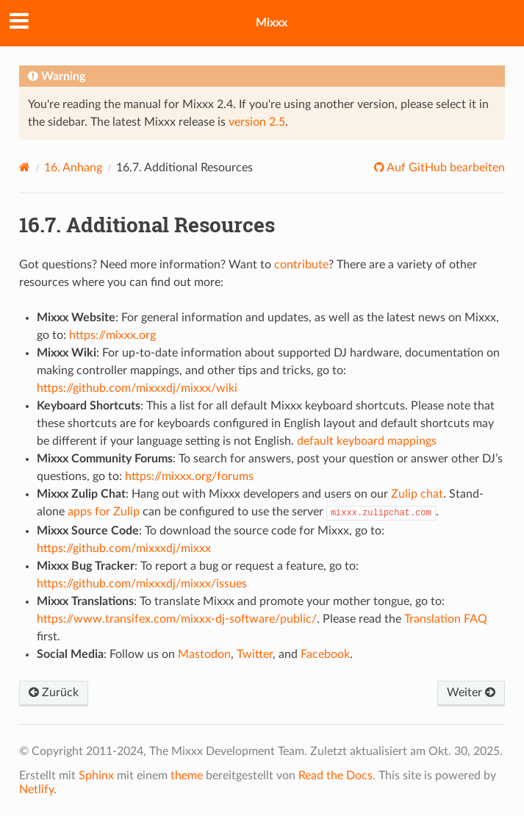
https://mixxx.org (112, 335)
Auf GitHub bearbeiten (444, 167)
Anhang (73, 167)
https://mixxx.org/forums (189, 476)
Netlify (36, 789)
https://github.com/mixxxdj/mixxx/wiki (137, 388)
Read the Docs (335, 775)
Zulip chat (417, 494)
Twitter (255, 654)
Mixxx (271, 23)
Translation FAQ (445, 619)
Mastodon (204, 654)
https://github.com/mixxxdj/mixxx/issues (142, 584)
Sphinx (96, 775)
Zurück (54, 692)
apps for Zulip (104, 512)
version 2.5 (257, 122)
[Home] (24, 167)
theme (187, 775)
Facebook (325, 654)
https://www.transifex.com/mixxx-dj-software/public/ (177, 619)
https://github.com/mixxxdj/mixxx (124, 548)
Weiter (471, 692)
